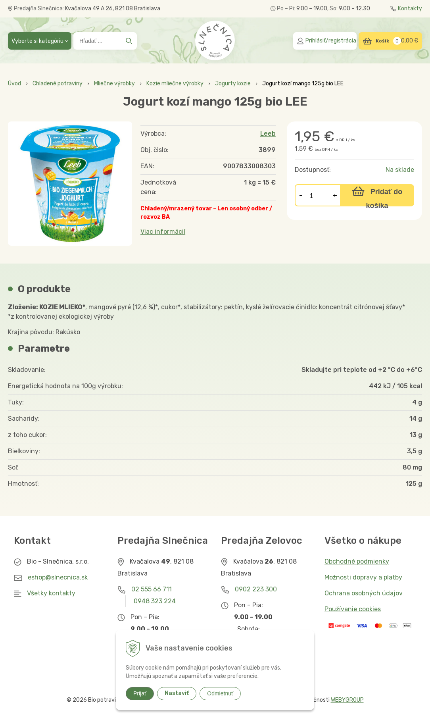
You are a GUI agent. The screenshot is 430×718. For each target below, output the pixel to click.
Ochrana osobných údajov (363, 593)
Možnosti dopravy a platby (363, 577)
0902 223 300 (256, 589)
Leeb (268, 133)
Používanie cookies (352, 609)
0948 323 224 (155, 601)
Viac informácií (162, 231)
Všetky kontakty (51, 593)
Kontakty (406, 8)
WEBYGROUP (347, 700)
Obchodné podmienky (356, 561)
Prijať (139, 693)
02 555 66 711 (151, 589)
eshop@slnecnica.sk (58, 577)
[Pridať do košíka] (377, 195)
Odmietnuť (220, 693)
